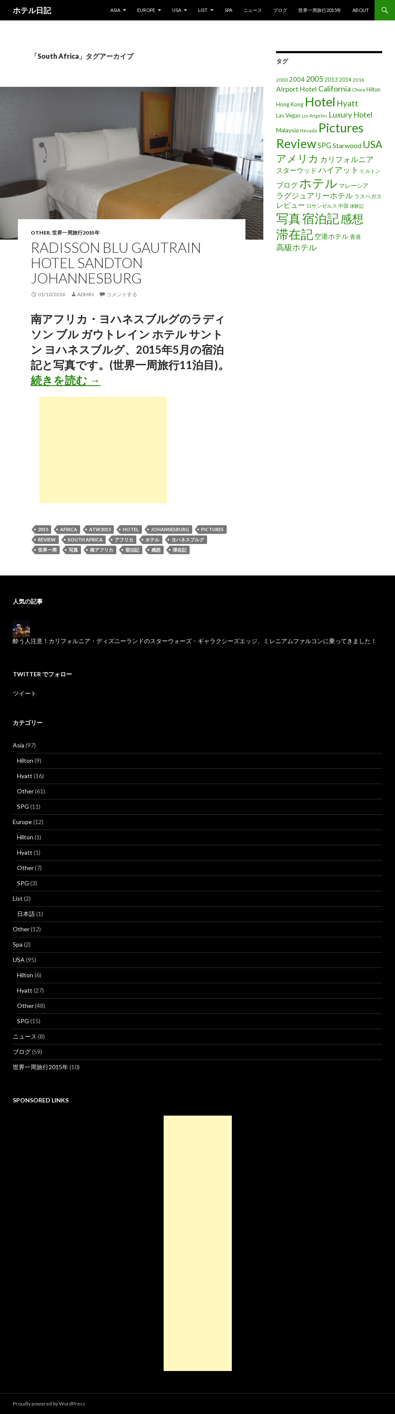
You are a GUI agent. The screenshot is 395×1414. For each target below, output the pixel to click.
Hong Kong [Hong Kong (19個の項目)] (289, 104)
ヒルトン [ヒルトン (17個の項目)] (370, 171)
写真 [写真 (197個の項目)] (288, 218)
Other (40, 232)
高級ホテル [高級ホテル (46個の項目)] (296, 247)
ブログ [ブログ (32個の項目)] (287, 185)
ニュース (252, 10)
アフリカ (124, 539)
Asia (115, 10)
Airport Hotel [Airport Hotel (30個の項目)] (296, 89)
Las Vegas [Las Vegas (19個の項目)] (288, 115)
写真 (73, 549)
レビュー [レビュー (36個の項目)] (290, 204)
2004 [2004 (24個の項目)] (297, 79)
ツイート (25, 693)
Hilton (25, 760)
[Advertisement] (103, 450)
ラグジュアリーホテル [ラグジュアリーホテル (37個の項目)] (314, 195)
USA (176, 10)
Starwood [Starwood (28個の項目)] (347, 145)
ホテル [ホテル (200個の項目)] (318, 182)
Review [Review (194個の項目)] (296, 143)
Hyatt (24, 775)
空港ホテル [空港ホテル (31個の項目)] (331, 236)
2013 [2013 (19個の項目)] (331, 79)
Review (47, 539)
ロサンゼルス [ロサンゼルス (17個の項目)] (321, 206)
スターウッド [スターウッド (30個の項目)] (296, 170)
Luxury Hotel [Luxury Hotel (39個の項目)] (350, 114)
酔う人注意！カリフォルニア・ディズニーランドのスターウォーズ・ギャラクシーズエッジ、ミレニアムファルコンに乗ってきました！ (195, 640)
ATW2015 (100, 529)
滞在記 (180, 549)
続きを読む (66, 380)
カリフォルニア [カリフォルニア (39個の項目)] (347, 159)
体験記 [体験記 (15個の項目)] (357, 206)
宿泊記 (132, 549)
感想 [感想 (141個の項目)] (351, 219)
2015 (43, 529)
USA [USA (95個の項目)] (372, 144)
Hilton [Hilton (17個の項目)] (373, 89)
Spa (228, 10)
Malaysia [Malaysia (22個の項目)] (287, 130)
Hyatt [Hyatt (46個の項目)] (347, 103)
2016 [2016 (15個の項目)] (358, 80)
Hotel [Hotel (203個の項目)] (320, 101)
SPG (23, 806)
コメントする (122, 294)
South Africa (85, 539)
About (360, 10)
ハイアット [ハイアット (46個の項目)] (338, 170)
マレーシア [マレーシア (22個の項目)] (354, 185)
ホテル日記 (32, 10)
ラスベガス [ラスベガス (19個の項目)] (368, 196)
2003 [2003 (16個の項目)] (282, 80)
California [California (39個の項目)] (334, 88)
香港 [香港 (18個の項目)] (355, 236)
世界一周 (47, 549)
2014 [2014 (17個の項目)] (345, 80)
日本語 (26, 913)
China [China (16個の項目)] (358, 89)
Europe (146, 10)
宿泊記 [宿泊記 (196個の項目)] (320, 218)
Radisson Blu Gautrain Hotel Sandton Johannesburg (116, 262)
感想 (156, 549)
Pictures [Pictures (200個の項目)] (340, 127)
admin (85, 294)
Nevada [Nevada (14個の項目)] (308, 130)
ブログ (280, 10)
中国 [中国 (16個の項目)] (343, 206)
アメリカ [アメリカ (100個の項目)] (297, 158)
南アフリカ (101, 549)
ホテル (152, 539)
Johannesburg (170, 529)
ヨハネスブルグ (187, 539)
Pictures (212, 529)
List (203, 10)
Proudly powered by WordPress (49, 1403)
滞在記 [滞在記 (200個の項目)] (294, 233)
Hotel (131, 529)
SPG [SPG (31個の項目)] (324, 145)
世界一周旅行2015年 (319, 10)
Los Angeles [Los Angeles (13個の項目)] (314, 115)
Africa (68, 529)
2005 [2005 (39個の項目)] (314, 78)
